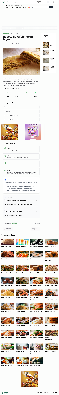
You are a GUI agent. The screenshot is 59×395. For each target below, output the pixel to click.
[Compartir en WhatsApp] (16, 43)
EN (47, 392)
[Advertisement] (29, 18)
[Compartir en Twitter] (14, 43)
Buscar (51, 7)
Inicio (10, 2)
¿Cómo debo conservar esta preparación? (21, 215)
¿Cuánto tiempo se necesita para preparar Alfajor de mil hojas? (21, 204)
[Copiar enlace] (18, 43)
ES (50, 392)
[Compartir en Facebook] (12, 43)
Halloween (28, 2)
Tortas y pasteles (6, 33)
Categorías (16, 2)
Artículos (34, 2)
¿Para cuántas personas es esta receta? (21, 207)
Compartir (15, 223)
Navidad (22, 2)
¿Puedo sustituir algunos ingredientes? (21, 211)
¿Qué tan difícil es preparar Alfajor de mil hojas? (21, 200)
